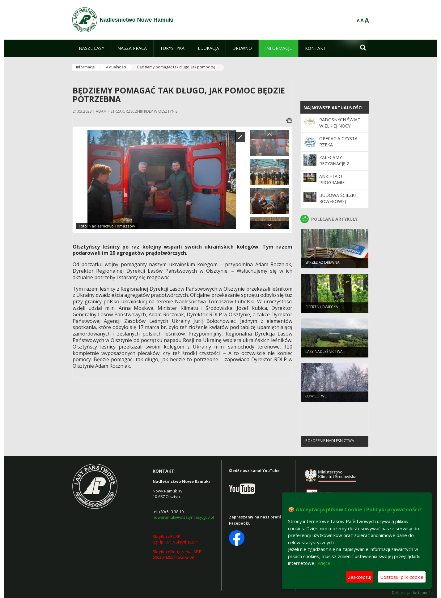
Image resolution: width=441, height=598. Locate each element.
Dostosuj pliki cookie (401, 577)
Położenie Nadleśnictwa (329, 442)
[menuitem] (91, 48)
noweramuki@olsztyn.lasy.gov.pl (183, 517)
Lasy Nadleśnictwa (324, 353)
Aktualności (116, 67)
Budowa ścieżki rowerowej (337, 198)
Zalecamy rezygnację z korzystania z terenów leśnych (340, 166)
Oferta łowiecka (321, 309)
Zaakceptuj (359, 577)
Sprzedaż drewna (322, 264)
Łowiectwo (316, 398)
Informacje (85, 67)
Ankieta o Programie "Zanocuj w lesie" (339, 182)
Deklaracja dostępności (412, 593)
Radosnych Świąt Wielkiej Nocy (339, 123)
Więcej (325, 563)
